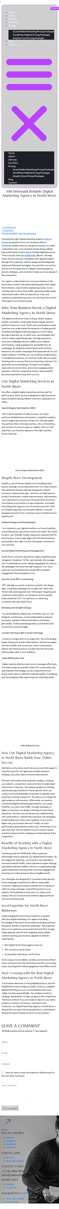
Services (12, 19)
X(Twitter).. (11, 1147)
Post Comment (10, 1108)
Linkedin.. (10, 1137)
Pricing (11, 25)
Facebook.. (11, 1144)
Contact (12, 44)
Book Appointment (15, 1160)
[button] (29, 98)
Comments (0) (9, 227)
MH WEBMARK (28, 255)
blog (10, 41)
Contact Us (11, 1187)
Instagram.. (11, 1140)
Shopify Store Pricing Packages (28, 38)
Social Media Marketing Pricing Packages (33, 31)
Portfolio (13, 22)
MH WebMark (25, 1193)
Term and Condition (15, 1198)
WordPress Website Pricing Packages (31, 34)
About (11, 15)
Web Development (27, 233)
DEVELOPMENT (10, 233)
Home (11, 12)
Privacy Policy (12, 1202)
